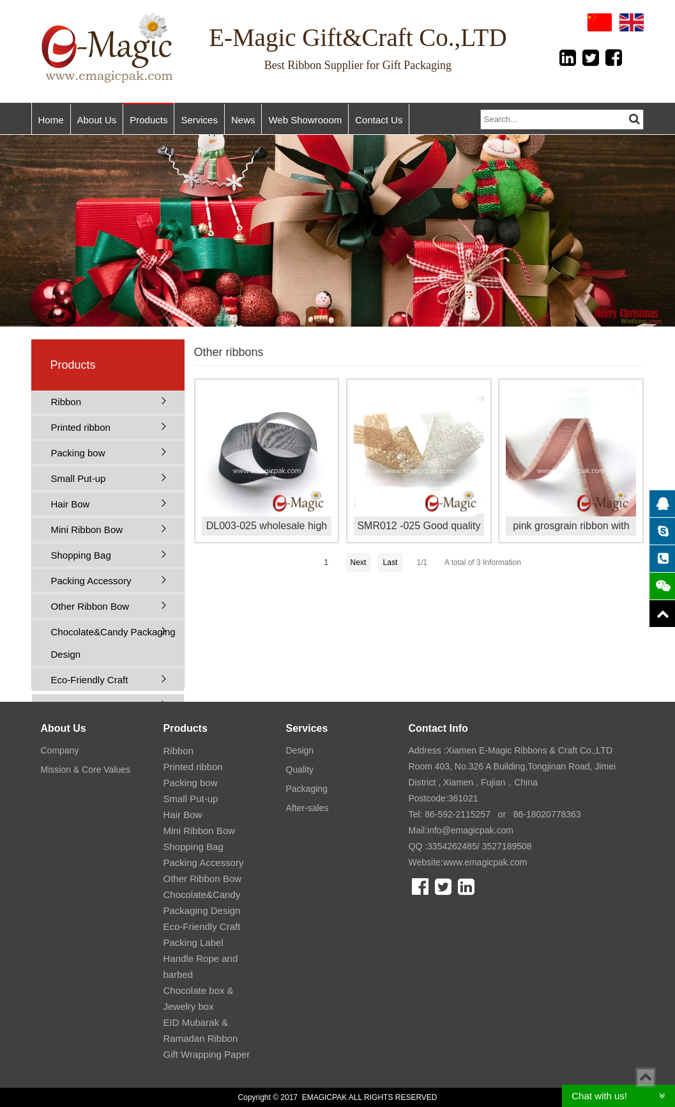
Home (51, 119)
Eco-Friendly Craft (89, 679)
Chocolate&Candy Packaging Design (113, 643)
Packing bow (78, 452)
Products (148, 119)
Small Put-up (78, 478)
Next (359, 562)
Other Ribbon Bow (90, 606)
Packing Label (193, 942)
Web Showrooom (305, 119)
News (243, 119)
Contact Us (378, 119)
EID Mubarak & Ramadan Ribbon (200, 1030)
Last (390, 562)
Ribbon (66, 401)
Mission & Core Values (86, 769)
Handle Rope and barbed (200, 966)
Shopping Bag (81, 555)
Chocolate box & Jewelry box (198, 998)
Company (60, 750)
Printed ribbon (80, 427)
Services (199, 119)
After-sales (307, 808)
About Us (97, 119)
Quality (300, 769)
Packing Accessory (91, 580)
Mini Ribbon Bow (87, 529)
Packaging (307, 789)
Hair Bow (70, 504)
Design (300, 750)
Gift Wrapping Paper (206, 1054)
